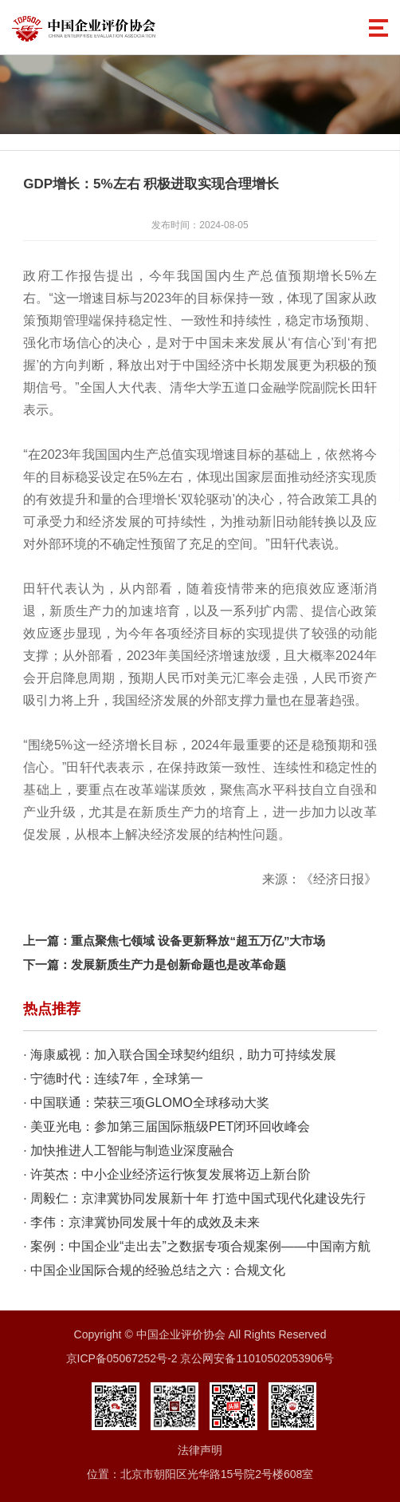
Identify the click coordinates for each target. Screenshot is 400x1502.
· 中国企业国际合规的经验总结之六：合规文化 (154, 1270)
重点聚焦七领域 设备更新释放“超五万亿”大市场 (198, 940)
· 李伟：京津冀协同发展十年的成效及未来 (141, 1222)
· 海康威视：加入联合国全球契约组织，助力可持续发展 (179, 1054)
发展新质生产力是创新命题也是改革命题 (178, 964)
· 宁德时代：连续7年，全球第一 (113, 1078)
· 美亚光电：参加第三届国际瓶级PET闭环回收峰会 (166, 1126)
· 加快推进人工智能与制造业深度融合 (128, 1150)
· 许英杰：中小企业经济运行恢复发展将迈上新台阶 (167, 1174)
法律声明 (200, 1450)
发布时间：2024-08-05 (199, 225)
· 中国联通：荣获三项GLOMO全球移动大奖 (146, 1102)
